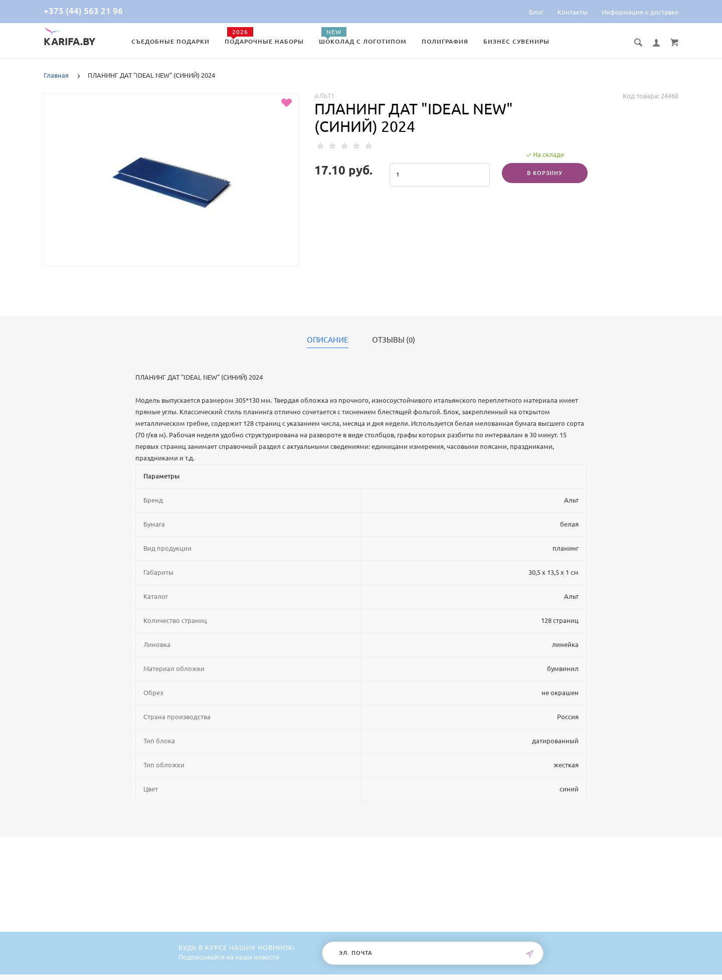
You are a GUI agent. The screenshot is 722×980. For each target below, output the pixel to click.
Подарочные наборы (264, 41)
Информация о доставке (640, 12)
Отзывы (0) (393, 340)
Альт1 (324, 95)
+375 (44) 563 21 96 (83, 11)
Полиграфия (445, 41)
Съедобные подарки (170, 41)
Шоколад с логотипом (363, 41)
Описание (327, 340)
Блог (536, 12)
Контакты (573, 12)
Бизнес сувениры (516, 41)
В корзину (545, 173)
